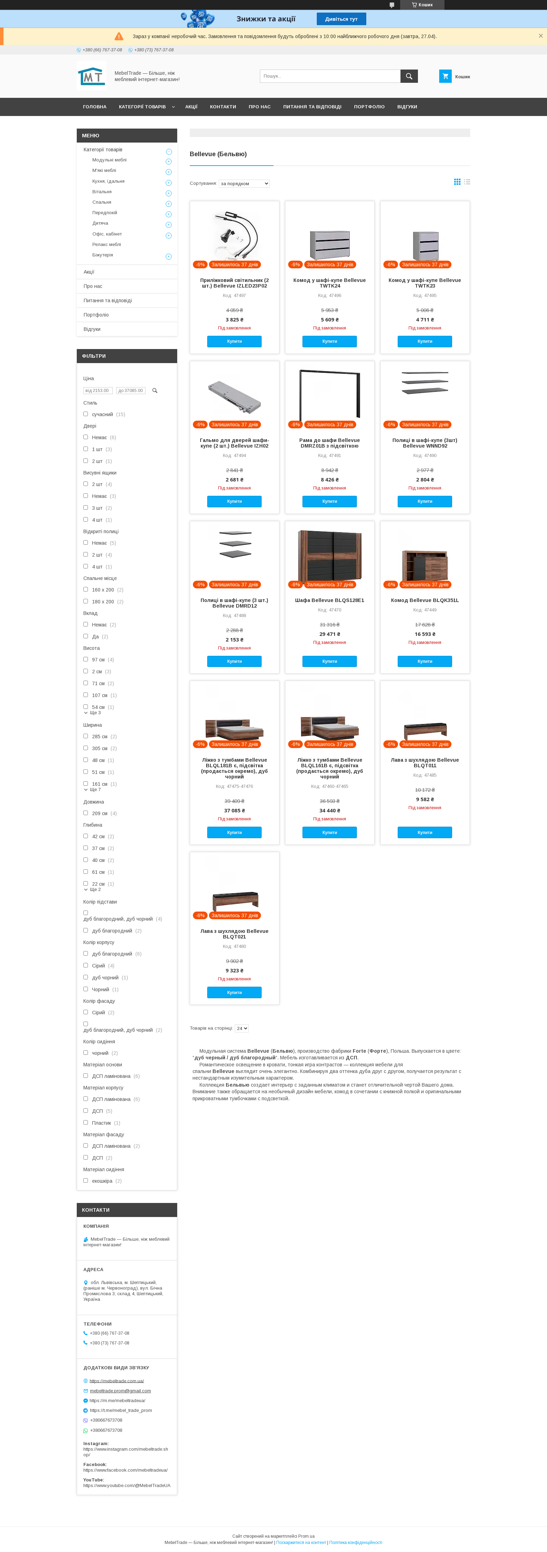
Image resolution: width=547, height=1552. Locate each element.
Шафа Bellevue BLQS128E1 (329, 600)
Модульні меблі (109, 159)
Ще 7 (95, 789)
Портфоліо (369, 106)
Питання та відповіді (312, 106)
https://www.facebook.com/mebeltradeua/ (125, 1470)
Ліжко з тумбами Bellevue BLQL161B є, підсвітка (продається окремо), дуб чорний (329, 768)
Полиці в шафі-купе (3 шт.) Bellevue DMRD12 (234, 603)
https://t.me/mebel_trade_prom (121, 1410)
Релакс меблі (106, 244)
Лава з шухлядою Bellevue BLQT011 (425, 762)
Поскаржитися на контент (301, 1542)
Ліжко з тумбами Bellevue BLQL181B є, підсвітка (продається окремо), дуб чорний (234, 768)
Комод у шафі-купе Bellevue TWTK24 (329, 283)
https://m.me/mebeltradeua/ (117, 1400)
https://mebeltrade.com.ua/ (117, 1380)
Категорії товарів (142, 106)
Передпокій (104, 212)
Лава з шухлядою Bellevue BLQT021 (234, 934)
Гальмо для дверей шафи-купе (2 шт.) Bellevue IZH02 (234, 443)
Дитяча (100, 223)
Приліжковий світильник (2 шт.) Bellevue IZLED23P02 (234, 283)
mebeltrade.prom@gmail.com (120, 1390)
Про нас (260, 106)
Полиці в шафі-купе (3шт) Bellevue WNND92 (424, 443)
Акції (191, 106)
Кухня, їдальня (108, 181)
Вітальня (102, 191)
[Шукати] (409, 76)
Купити (234, 341)
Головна (94, 106)
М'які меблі (104, 170)
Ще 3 (95, 712)
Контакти (223, 106)
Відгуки (407, 106)
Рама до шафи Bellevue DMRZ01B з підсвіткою (329, 443)
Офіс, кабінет (107, 234)
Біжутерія (102, 255)
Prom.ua (306, 1536)
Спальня (101, 202)
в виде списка (467, 183)
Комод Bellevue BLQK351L (425, 600)
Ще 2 (95, 889)
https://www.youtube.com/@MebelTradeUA (127, 1485)
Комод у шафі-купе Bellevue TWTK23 (425, 283)
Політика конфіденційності (355, 1542)
